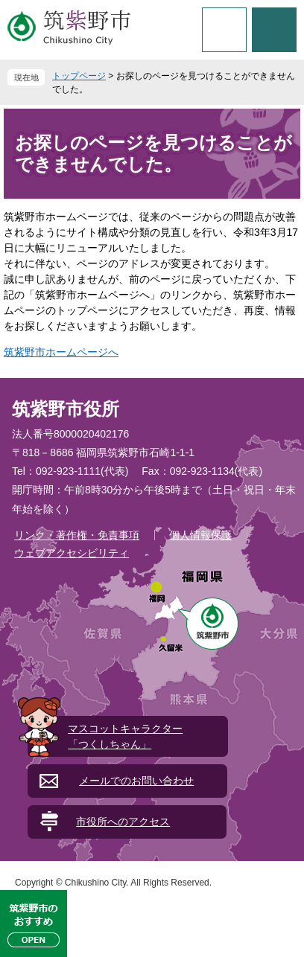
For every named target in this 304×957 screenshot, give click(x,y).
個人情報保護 (200, 535)
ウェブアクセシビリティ (71, 553)
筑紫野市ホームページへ (61, 352)
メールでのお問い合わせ (136, 781)
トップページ (79, 76)
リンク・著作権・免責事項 (76, 535)
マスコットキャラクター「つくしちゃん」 (125, 736)
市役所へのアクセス (123, 822)
